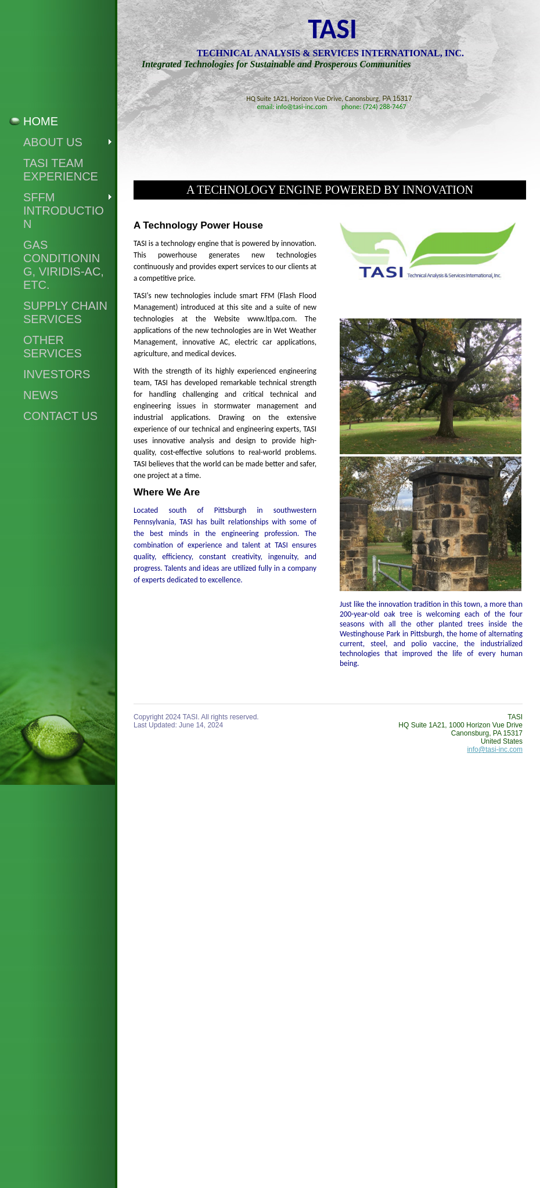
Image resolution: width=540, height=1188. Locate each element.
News (40, 395)
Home (40, 121)
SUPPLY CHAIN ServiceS (65, 312)
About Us (52, 142)
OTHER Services (52, 347)
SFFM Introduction (63, 210)
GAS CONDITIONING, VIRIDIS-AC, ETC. (63, 264)
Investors (56, 374)
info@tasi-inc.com (495, 749)
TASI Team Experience (60, 170)
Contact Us (60, 416)
